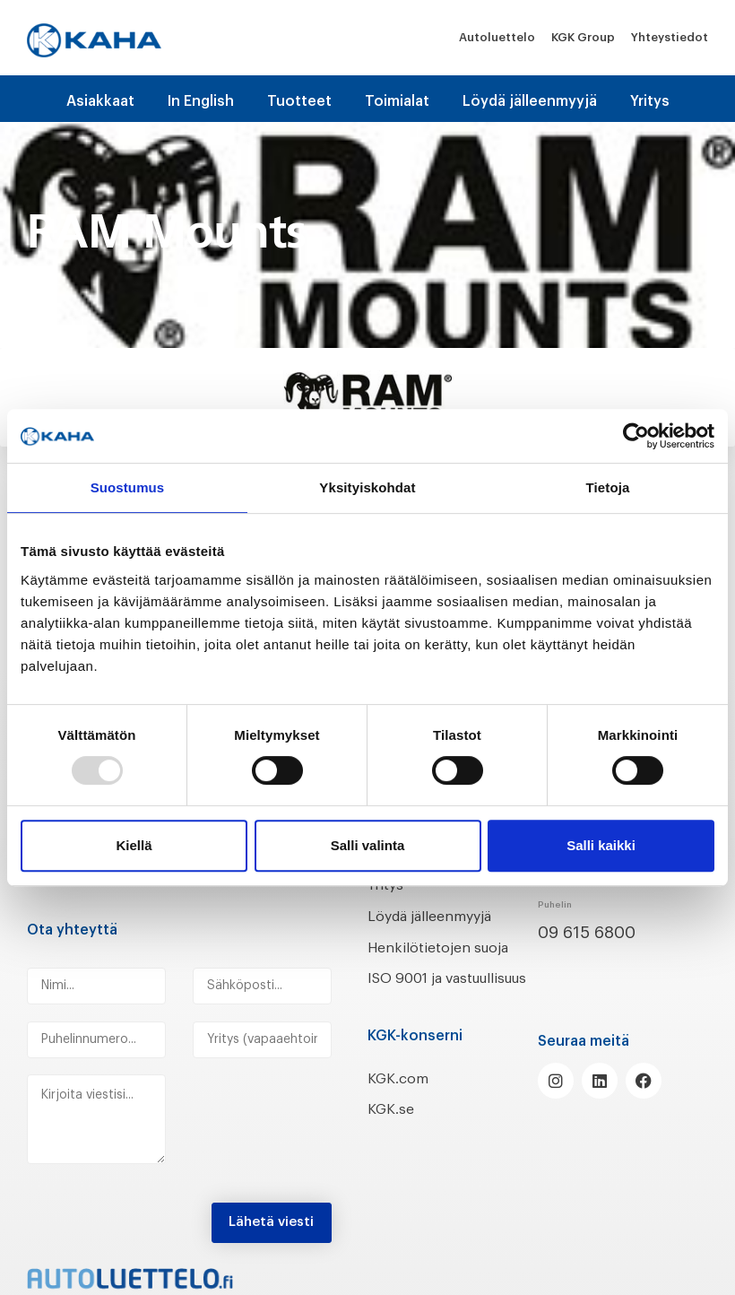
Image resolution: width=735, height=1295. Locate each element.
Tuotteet (299, 101)
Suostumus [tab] (128, 487)
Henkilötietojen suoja (450, 947)
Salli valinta (368, 845)
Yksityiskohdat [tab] (367, 487)
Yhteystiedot (669, 37)
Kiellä (133, 845)
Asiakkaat (100, 101)
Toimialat (397, 101)
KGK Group (583, 37)
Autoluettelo (497, 37)
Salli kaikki (601, 845)
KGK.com (402, 1101)
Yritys (650, 101)
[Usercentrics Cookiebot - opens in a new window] (636, 435)
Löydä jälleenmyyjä (530, 101)
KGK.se (394, 1133)
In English (201, 101)
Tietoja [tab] (608, 487)
